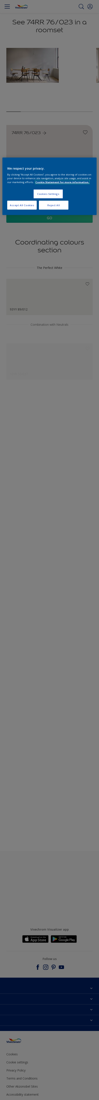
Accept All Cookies (22, 205)
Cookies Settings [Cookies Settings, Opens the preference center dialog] (48, 193)
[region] (49, 186)
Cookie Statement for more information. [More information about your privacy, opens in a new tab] (62, 182)
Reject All (53, 205)
